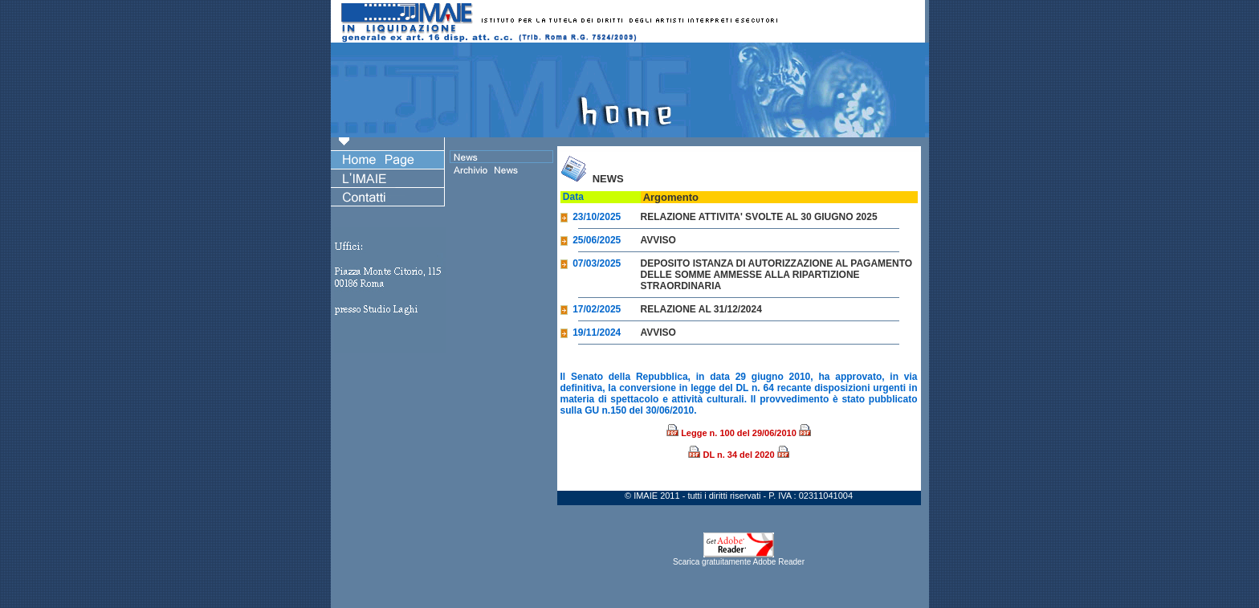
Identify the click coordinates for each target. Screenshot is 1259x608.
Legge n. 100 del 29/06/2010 (738, 433)
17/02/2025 (590, 309)
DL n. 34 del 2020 (738, 454)
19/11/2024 (590, 332)
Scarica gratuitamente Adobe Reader (739, 558)
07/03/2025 (590, 263)
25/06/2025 (590, 240)
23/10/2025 (590, 216)
